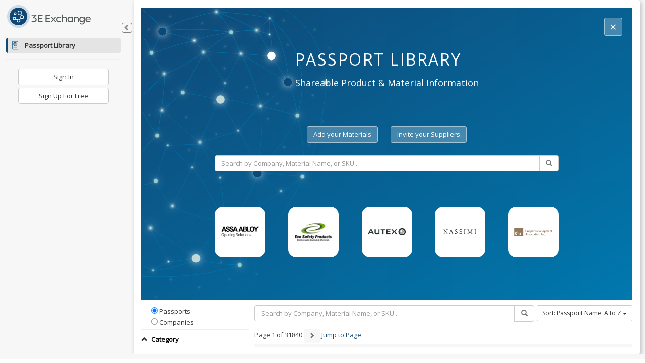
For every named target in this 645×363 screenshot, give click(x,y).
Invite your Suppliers (428, 134)
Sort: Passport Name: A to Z (584, 313)
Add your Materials (342, 134)
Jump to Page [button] (341, 335)
